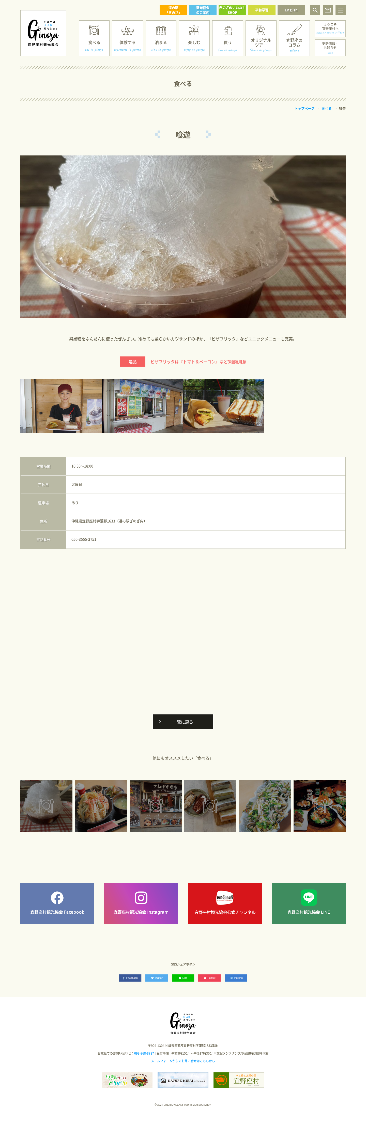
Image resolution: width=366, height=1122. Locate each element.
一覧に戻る (183, 722)
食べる (94, 42)
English (291, 9)
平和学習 (261, 9)
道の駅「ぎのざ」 (173, 10)
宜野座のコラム (294, 42)
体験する (127, 42)
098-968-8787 (144, 1053)
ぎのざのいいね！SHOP (232, 10)
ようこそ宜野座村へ (330, 26)
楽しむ (194, 42)
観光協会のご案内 (202, 10)
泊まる (161, 42)
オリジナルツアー (261, 42)
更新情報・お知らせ (330, 45)
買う (228, 42)
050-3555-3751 (83, 539)
